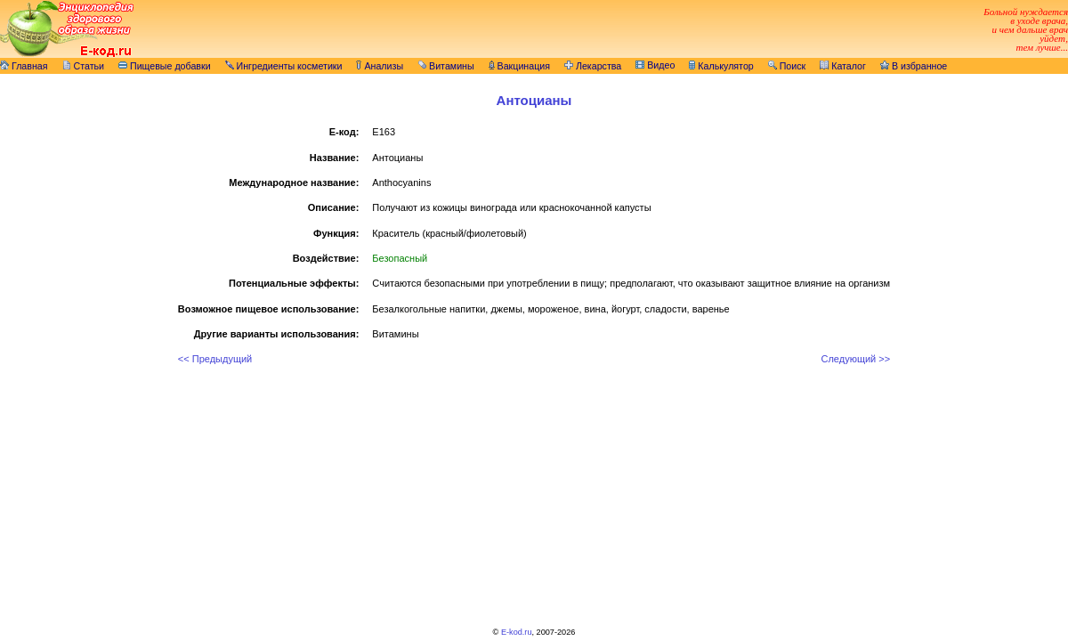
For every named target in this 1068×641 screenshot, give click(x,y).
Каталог (843, 66)
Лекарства (592, 66)
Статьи (83, 66)
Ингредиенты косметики (284, 66)
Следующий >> (855, 358)
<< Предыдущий (215, 358)
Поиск (787, 66)
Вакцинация (519, 66)
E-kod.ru (516, 632)
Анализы (379, 66)
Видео (655, 65)
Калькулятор (721, 66)
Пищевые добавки (164, 66)
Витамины (445, 66)
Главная (24, 66)
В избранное (913, 66)
